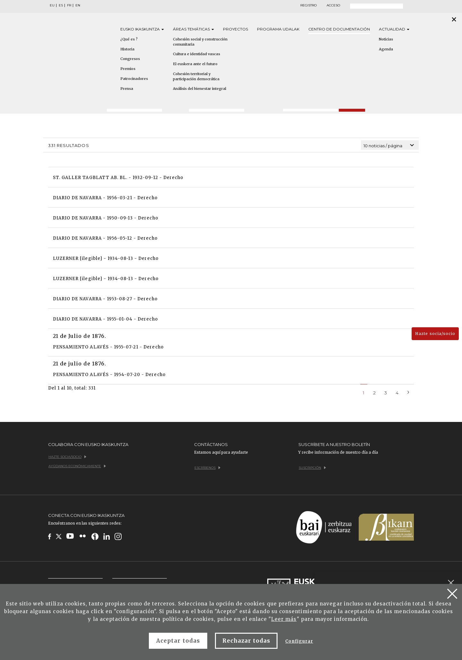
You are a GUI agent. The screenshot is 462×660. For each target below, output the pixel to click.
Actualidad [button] (394, 29)
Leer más (283, 619)
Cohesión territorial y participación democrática (196, 76)
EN (77, 5)
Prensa (126, 88)
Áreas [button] (193, 29)
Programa (278, 29)
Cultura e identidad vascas (196, 54)
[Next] (408, 391)
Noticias (386, 39)
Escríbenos (207, 468)
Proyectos (235, 29)
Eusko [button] (142, 29)
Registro (308, 5)
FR (69, 5)
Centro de (339, 29)
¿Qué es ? (129, 39)
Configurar (299, 641)
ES (61, 5)
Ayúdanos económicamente (77, 466)
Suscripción (312, 468)
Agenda (386, 49)
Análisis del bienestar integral (199, 88)
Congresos (130, 58)
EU (52, 5)
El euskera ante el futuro (195, 64)
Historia (127, 49)
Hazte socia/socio (435, 333)
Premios (127, 68)
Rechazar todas (246, 640)
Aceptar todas (178, 640)
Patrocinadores (134, 78)
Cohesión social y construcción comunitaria (200, 42)
